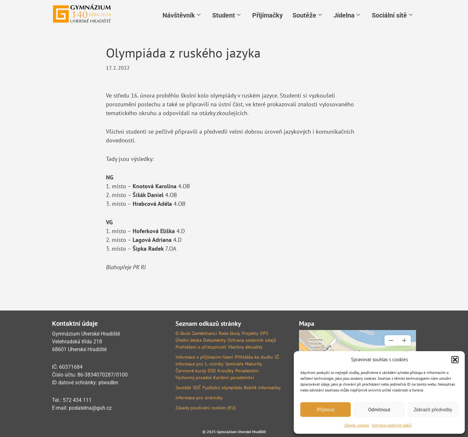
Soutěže (307, 15)
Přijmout (325, 409)
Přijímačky (267, 15)
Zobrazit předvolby (433, 409)
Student (226, 15)
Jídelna (346, 15)
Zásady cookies (356, 425)
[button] (455, 359)
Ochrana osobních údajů (391, 425)
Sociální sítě (392, 15)
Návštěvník (181, 15)
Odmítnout (379, 409)
